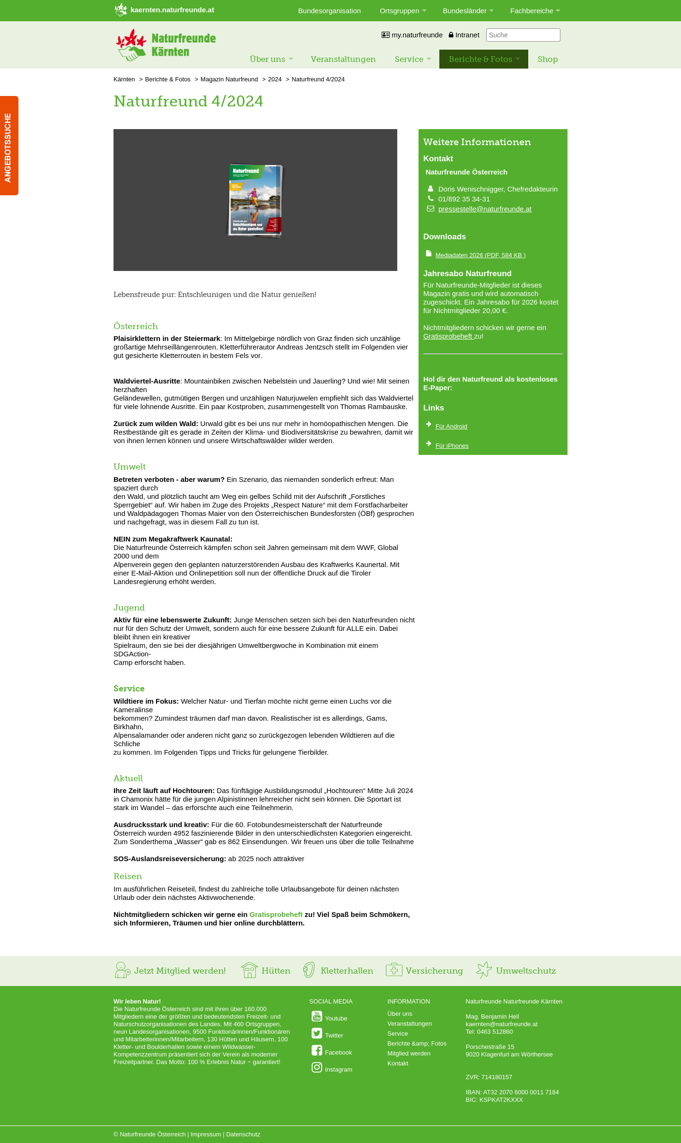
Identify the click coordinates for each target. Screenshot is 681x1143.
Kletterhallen (336, 971)
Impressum (206, 1134)
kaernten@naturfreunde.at (502, 1024)
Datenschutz (243, 1134)
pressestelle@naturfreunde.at (485, 209)
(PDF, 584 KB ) (481, 255)
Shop (548, 59)
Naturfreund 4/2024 (318, 79)
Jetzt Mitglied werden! (170, 971)
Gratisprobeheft (276, 914)
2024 (275, 79)
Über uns (267, 59)
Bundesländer (465, 11)
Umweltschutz (515, 971)
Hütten (265, 971)
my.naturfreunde (412, 35)
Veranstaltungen (343, 59)
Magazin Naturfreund (229, 79)
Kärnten (124, 79)
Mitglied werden (408, 1053)
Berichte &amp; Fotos (416, 1043)
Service (409, 59)
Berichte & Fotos (480, 59)
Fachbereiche (531, 11)
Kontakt (397, 1063)
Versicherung (423, 971)
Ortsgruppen (399, 11)
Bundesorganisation (329, 11)
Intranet (464, 35)
